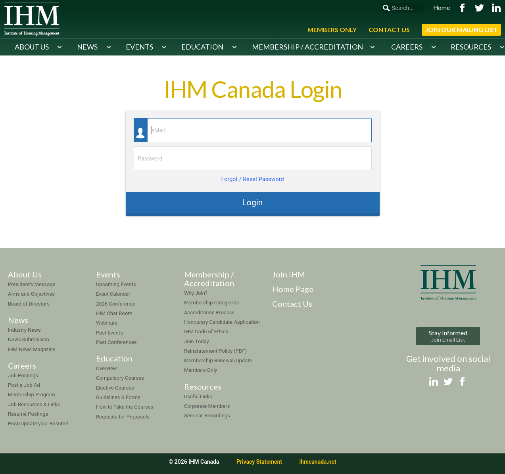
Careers (406, 46)
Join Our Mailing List (461, 29)
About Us (32, 46)
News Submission (28, 339)
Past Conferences (116, 342)
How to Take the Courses (124, 407)
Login (252, 202)
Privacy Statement (259, 462)
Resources (471, 46)
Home (441, 7)
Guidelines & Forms (118, 397)
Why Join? (195, 293)
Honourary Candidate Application (222, 322)
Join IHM (288, 274)
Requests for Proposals (123, 417)
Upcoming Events (116, 284)
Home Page (292, 289)
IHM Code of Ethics (206, 331)
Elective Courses (115, 388)
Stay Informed (448, 336)
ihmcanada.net (317, 462)
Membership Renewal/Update (218, 360)
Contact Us (389, 29)
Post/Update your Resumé (38, 423)
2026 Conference (115, 304)
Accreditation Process (209, 312)
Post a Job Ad (24, 385)
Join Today (196, 341)
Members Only (332, 29)
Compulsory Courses (120, 378)
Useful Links (198, 396)
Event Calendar (113, 294)
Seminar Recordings (207, 416)
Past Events (109, 333)
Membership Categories (211, 303)
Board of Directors (29, 304)
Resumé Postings (28, 414)
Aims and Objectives (31, 294)
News (87, 46)
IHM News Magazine (32, 349)
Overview (106, 368)
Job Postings (23, 375)
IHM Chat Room (114, 313)
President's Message (32, 284)
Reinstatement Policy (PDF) (215, 351)
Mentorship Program (31, 395)
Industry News (24, 330)
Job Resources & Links (34, 404)
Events (139, 46)
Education (202, 46)
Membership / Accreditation (307, 46)
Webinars (106, 323)
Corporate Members (207, 406)
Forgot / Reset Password (252, 179)
